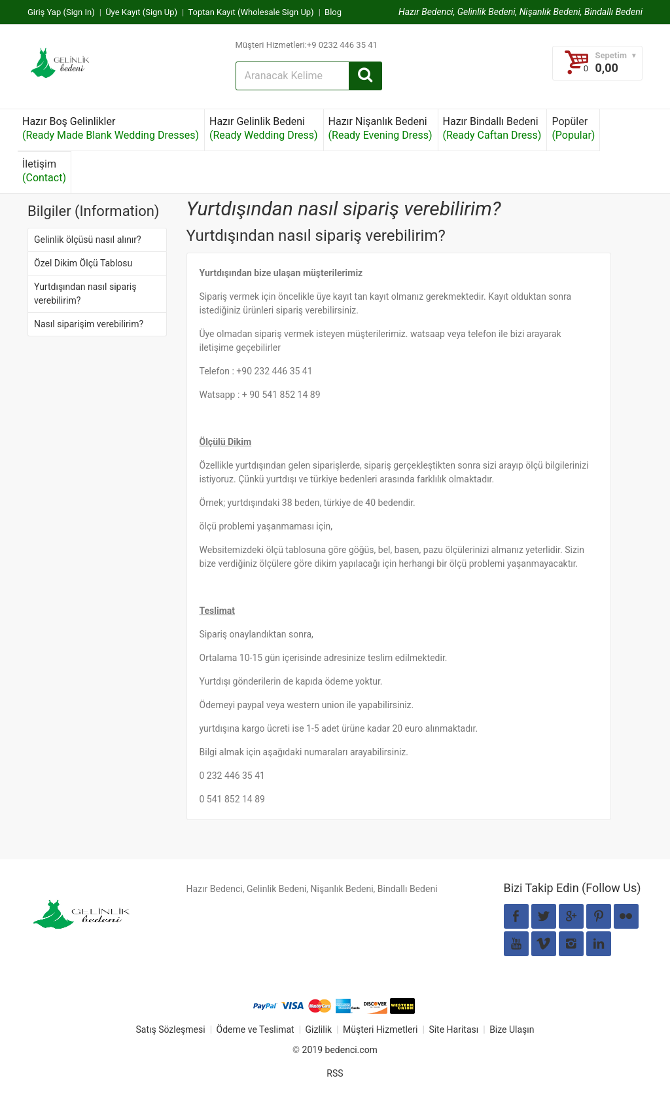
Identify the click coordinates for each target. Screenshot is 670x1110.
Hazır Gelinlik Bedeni (263, 128)
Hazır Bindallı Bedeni (492, 128)
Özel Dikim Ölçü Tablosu (83, 263)
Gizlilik (319, 1029)
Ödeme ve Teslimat (255, 1029)
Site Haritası (453, 1029)
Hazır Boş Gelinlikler (110, 128)
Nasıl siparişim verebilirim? (88, 324)
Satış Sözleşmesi (170, 1029)
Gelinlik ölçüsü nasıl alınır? (87, 239)
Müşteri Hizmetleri (380, 1029)
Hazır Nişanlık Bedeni (380, 128)
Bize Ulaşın (511, 1029)
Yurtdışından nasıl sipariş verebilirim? (85, 293)
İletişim (44, 171)
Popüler (573, 128)
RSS (334, 1073)
